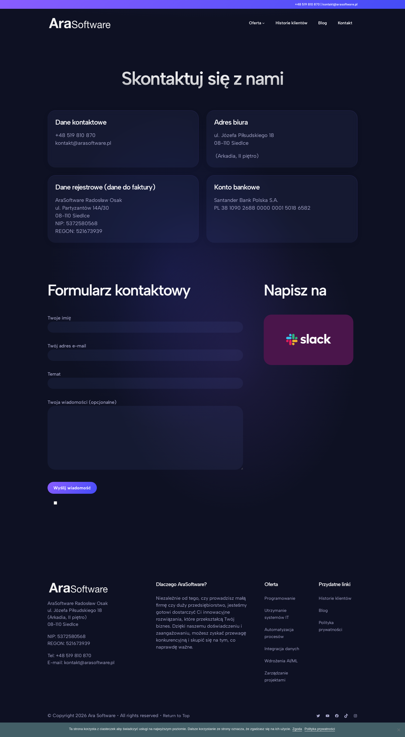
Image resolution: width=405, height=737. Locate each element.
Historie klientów (337, 598)
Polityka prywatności (321, 729)
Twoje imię (145, 322)
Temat (145, 381)
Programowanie (281, 598)
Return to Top (177, 715)
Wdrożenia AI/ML (282, 661)
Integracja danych (283, 648)
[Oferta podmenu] (263, 23)
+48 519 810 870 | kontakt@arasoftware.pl (321, 4)
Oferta (255, 22)
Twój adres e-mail (145, 352)
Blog (324, 610)
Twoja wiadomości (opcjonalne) (145, 445)
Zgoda (298, 729)
